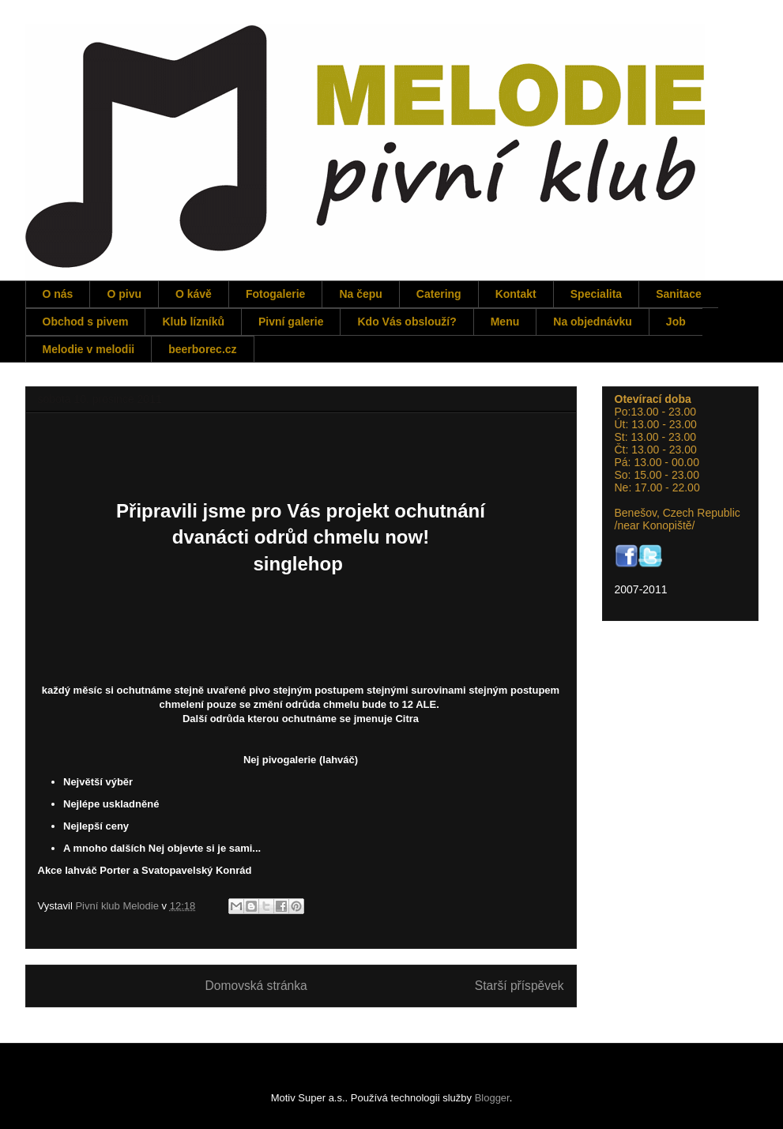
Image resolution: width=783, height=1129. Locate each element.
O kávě (193, 294)
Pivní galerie (290, 321)
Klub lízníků (193, 321)
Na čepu (360, 294)
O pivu (124, 294)
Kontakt (515, 294)
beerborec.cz (202, 349)
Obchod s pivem (86, 321)
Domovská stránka (256, 985)
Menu (505, 321)
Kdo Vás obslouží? (406, 321)
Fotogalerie (275, 294)
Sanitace (679, 294)
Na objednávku (592, 321)
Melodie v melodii (89, 349)
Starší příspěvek (519, 985)
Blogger (492, 1098)
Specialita (596, 294)
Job (676, 321)
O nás (58, 294)
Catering (438, 294)
